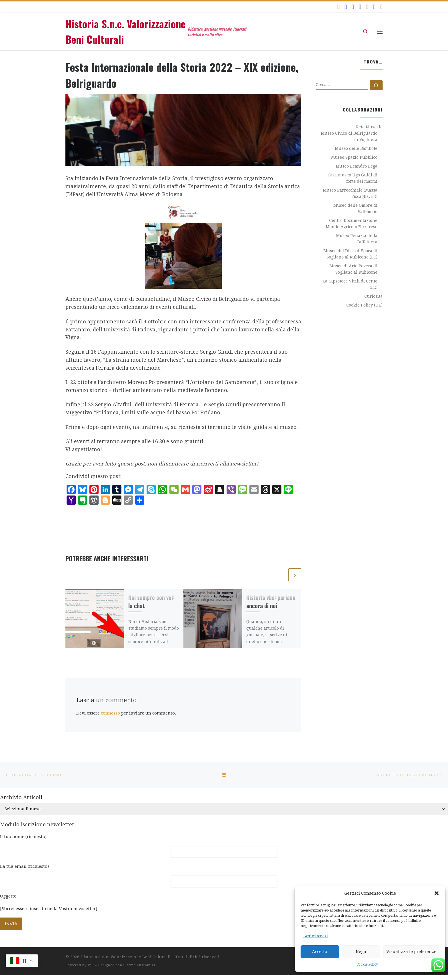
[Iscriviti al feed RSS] (338, 6)
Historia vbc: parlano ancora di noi (270, 601)
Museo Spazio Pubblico (354, 157)
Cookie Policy (367, 964)
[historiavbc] (374, 6)
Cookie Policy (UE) (364, 305)
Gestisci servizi (315, 936)
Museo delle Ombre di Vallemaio (355, 208)
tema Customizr (141, 965)
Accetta (319, 951)
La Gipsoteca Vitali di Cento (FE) (350, 284)
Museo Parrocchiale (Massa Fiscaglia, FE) (350, 193)
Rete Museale (369, 127)
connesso (110, 713)
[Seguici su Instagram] (381, 6)
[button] (436, 893)
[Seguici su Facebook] (346, 6)
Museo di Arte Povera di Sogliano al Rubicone (353, 269)
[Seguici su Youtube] (353, 6)
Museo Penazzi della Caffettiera (356, 238)
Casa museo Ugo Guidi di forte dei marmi (352, 178)
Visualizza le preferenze (411, 951)
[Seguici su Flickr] (367, 6)
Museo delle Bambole (356, 148)
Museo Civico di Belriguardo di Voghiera (349, 136)
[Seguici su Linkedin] (360, 6)
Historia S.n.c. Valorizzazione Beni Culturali (126, 957)
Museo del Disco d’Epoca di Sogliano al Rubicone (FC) (350, 253)
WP (91, 965)
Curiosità (373, 296)
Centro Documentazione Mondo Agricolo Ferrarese (351, 223)
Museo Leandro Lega (356, 166)
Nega (361, 951)
